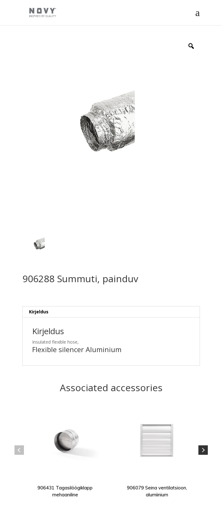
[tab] (111, 311)
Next (203, 450)
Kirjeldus (38, 312)
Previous (19, 450)
